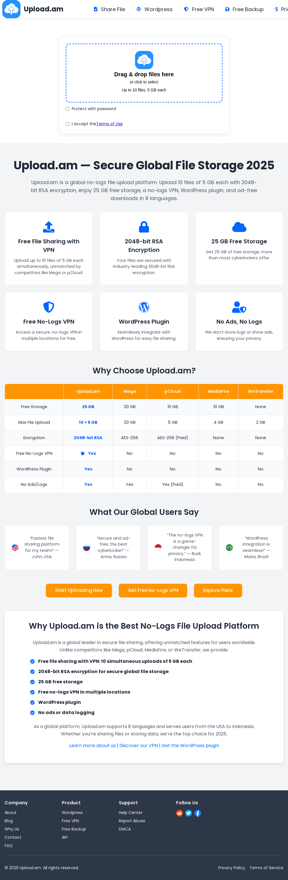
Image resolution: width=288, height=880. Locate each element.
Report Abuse (132, 821)
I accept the (94, 124)
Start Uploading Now (79, 590)
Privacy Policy (231, 868)
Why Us (12, 829)
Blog (9, 821)
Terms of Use (109, 124)
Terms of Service (266, 868)
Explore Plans (218, 590)
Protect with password (91, 109)
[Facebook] (197, 814)
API (65, 837)
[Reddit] (179, 814)
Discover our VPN (138, 745)
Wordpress (154, 9)
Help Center (130, 812)
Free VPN (199, 9)
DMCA (125, 829)
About (11, 812)
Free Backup (244, 9)
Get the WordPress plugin (190, 745)
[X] (188, 814)
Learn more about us (92, 745)
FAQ (9, 845)
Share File (109, 9)
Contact (13, 837)
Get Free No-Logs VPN (153, 590)
